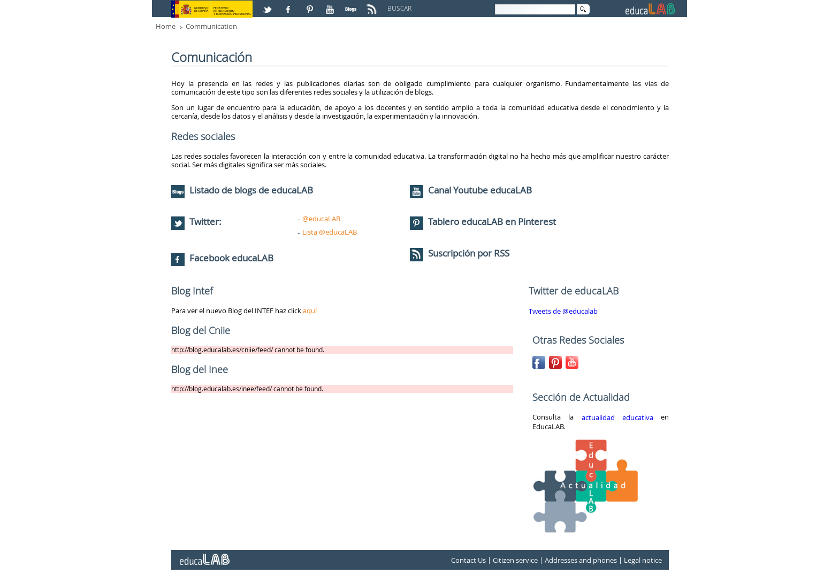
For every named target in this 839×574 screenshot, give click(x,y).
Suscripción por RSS (459, 253)
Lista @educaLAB (329, 232)
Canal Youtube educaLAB (480, 190)
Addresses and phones (581, 560)
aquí (310, 310)
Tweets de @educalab (563, 311)
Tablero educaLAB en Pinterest (492, 221)
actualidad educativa (617, 417)
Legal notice (643, 560)
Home (166, 26)
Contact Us (468, 560)
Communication (211, 26)
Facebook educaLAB (231, 258)
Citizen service (515, 560)
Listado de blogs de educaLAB (242, 190)
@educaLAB (321, 218)
